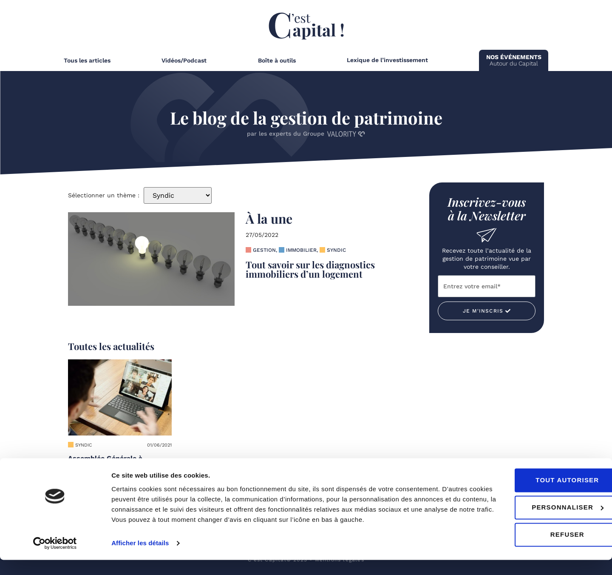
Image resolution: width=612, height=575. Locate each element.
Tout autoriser (540, 495)
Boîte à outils (277, 60)
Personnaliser (541, 522)
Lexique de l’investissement (387, 60)
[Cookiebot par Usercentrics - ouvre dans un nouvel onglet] (55, 558)
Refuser (541, 549)
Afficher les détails (140, 558)
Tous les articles (87, 60)
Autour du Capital (513, 60)
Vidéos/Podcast (184, 60)
